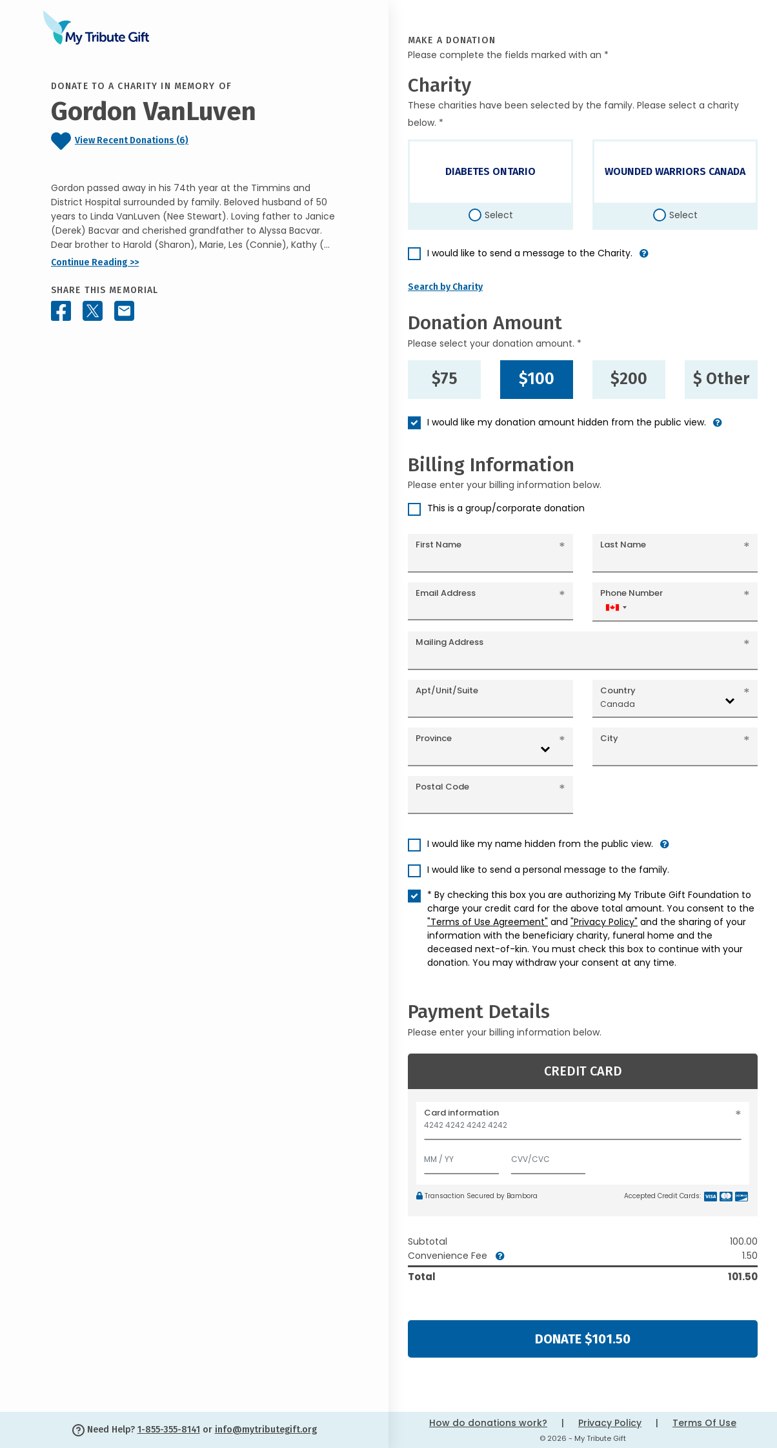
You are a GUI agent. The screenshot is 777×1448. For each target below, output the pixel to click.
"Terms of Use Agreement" (487, 921)
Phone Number (631, 593)
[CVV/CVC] (548, 1156)
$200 (628, 379)
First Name (438, 544)
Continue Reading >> (95, 262)
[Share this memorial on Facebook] (61, 310)
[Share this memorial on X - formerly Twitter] (92, 310)
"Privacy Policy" (604, 921)
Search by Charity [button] (445, 286)
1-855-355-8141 (168, 1429)
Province (434, 738)
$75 (445, 379)
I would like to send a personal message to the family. (548, 869)
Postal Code (442, 786)
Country (618, 690)
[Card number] (583, 1128)
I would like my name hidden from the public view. (540, 843)
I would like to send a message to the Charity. (529, 253)
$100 (536, 379)
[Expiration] (461, 1156)
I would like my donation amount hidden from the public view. (566, 422)
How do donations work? (488, 1422)
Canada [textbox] (617, 704)
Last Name (623, 544)
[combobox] (616, 607)
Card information (461, 1112)
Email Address (446, 593)
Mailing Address (449, 642)
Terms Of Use (704, 1422)
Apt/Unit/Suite (447, 690)
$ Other (721, 379)
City (609, 738)
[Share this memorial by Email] (124, 310)
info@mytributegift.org (266, 1429)
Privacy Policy (609, 1422)
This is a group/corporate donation (506, 508)
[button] (644, 258)
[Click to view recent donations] (194, 141)
